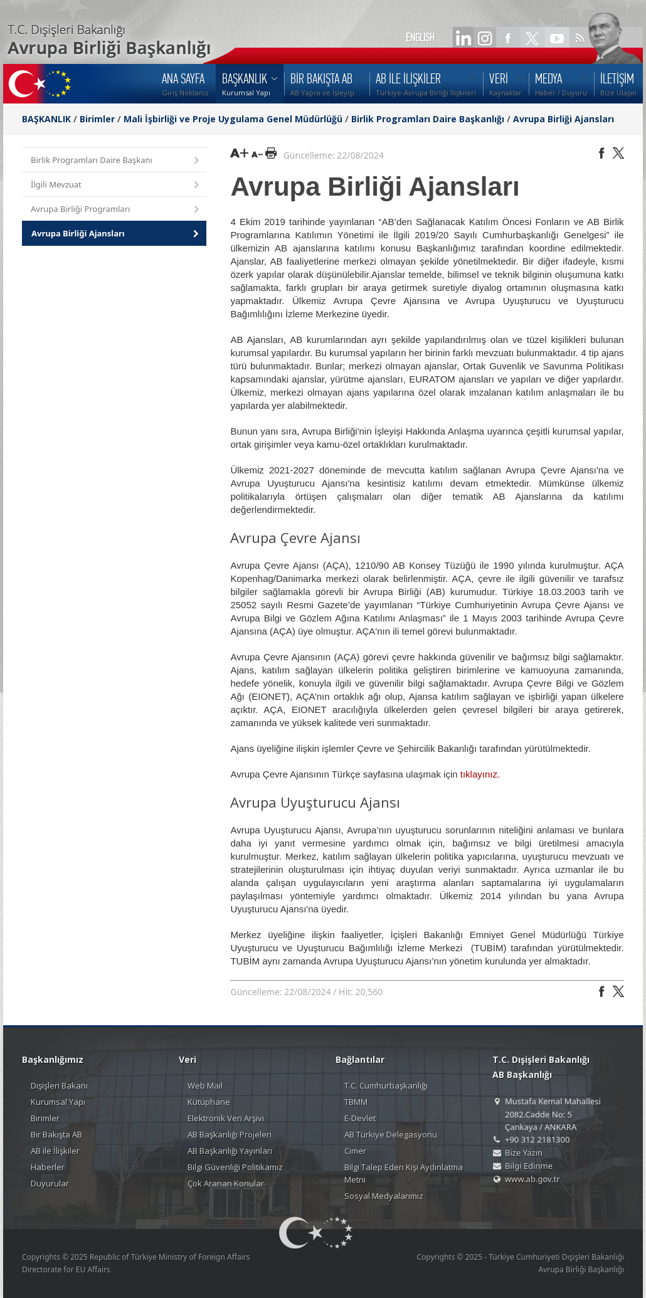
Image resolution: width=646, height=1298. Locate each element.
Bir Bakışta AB (56, 1134)
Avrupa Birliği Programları (116, 209)
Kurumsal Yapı (58, 1101)
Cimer (355, 1150)
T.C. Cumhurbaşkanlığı (386, 1085)
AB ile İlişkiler (55, 1150)
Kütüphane (209, 1101)
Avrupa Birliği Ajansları (563, 119)
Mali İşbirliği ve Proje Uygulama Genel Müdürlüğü (233, 119)
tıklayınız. (480, 774)
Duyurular (50, 1183)
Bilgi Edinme (529, 1165)
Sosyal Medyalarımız (383, 1195)
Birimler (97, 119)
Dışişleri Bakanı (59, 1085)
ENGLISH (420, 37)
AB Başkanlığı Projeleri (230, 1134)
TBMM (356, 1101)
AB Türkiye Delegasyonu (390, 1134)
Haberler (48, 1167)
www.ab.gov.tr (532, 1179)
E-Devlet (360, 1118)
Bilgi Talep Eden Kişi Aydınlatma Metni (403, 1173)
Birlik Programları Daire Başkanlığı (427, 119)
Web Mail (205, 1085)
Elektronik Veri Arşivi (226, 1118)
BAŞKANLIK (46, 119)
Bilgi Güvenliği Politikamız (235, 1167)
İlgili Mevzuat (116, 185)
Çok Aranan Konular (226, 1183)
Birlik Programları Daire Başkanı (116, 160)
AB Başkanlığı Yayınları (230, 1150)
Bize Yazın (524, 1152)
